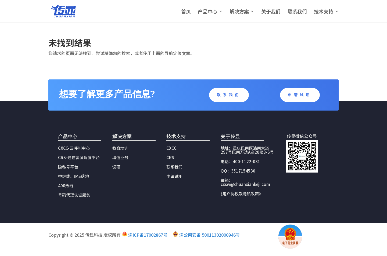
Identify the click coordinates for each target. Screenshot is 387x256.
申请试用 (300, 95)
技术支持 (323, 12)
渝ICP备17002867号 (147, 235)
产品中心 (207, 12)
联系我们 (297, 12)
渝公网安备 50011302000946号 (209, 235)
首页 (186, 12)
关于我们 (271, 12)
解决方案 (239, 12)
